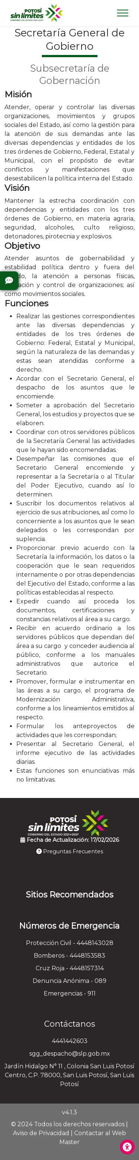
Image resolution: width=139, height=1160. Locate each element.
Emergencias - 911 (70, 993)
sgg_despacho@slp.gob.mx (69, 1053)
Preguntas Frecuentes (69, 851)
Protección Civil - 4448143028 (69, 942)
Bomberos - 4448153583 (69, 955)
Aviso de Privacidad (41, 1133)
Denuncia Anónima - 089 (69, 980)
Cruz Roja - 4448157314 (70, 968)
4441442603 (69, 1041)
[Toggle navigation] (123, 13)
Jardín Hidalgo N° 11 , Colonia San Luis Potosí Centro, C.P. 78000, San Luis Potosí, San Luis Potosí (69, 1075)
